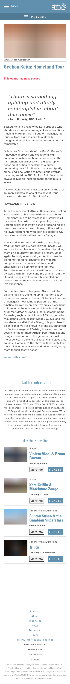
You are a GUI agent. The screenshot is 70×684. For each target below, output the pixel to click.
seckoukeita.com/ (15, 357)
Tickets (55, 469)
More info (36, 469)
